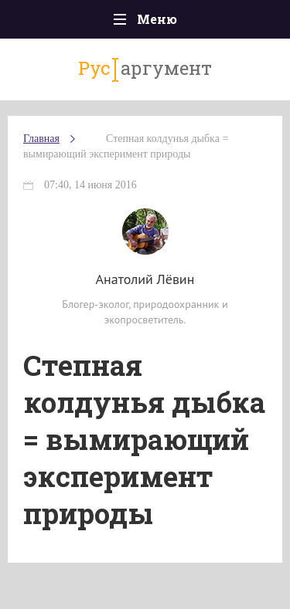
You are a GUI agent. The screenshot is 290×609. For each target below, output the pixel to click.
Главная (41, 138)
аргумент (145, 69)
